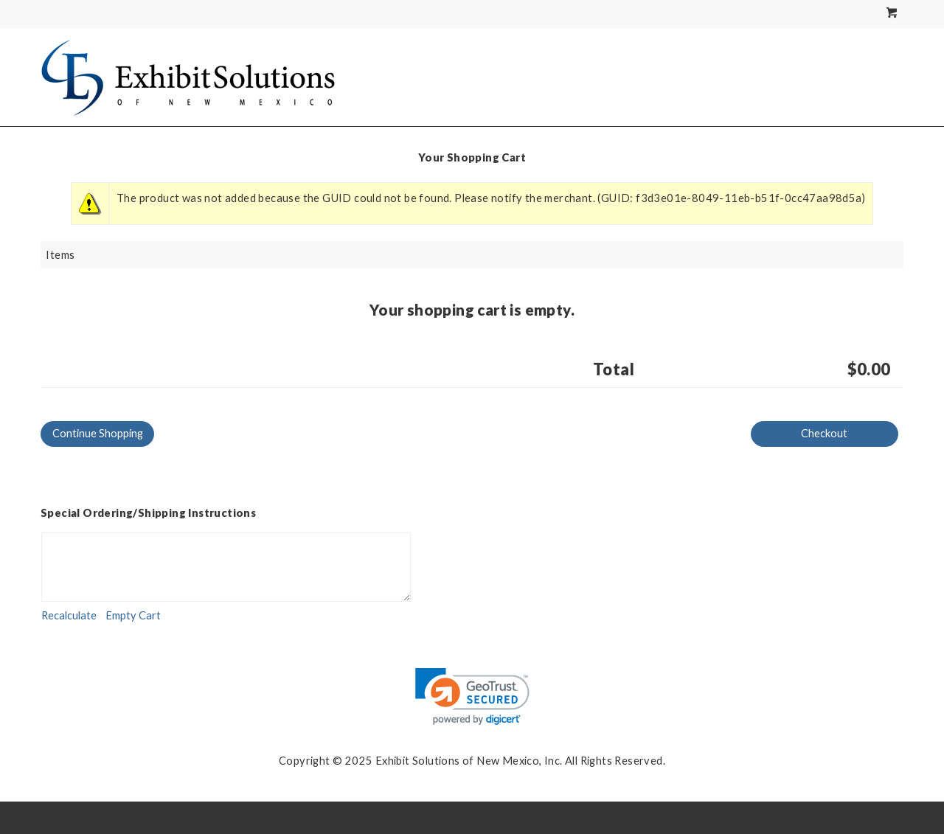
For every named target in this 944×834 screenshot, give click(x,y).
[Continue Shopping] (97, 434)
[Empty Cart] (133, 615)
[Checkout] (824, 434)
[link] (472, 696)
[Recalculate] (69, 615)
